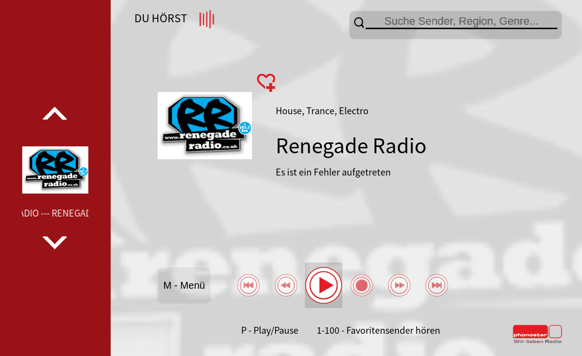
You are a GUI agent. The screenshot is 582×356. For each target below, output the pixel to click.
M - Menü (184, 285)
